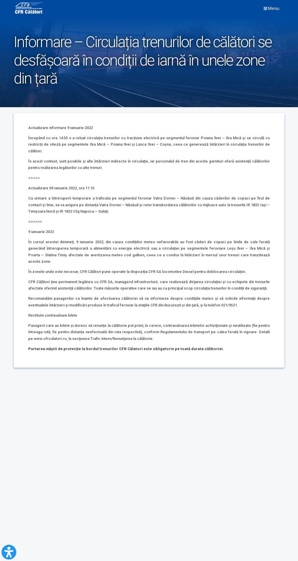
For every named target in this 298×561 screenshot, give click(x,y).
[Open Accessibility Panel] (8, 552)
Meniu (271, 8)
